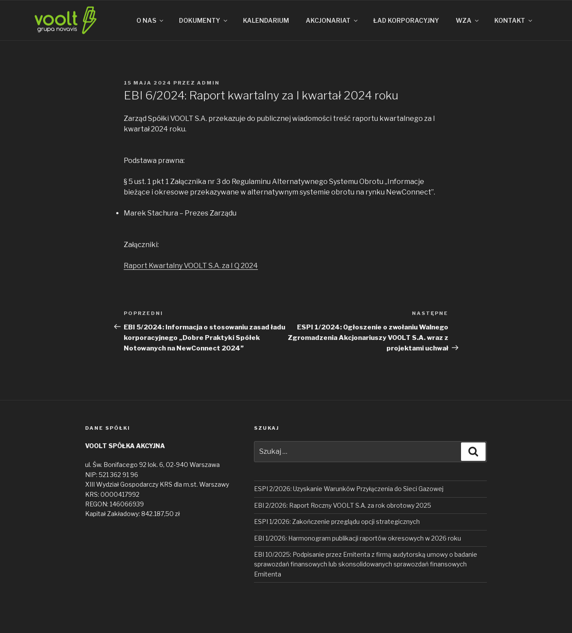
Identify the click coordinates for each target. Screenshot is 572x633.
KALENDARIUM (266, 20)
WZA (468, 20)
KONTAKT (513, 20)
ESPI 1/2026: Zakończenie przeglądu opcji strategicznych (337, 521)
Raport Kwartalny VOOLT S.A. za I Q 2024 (191, 266)
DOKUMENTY (204, 20)
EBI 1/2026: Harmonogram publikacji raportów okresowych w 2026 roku (357, 538)
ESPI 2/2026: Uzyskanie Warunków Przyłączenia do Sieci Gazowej (348, 488)
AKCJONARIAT (332, 20)
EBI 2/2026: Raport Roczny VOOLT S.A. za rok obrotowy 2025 (342, 505)
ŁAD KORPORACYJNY (406, 20)
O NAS (150, 20)
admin (208, 83)
